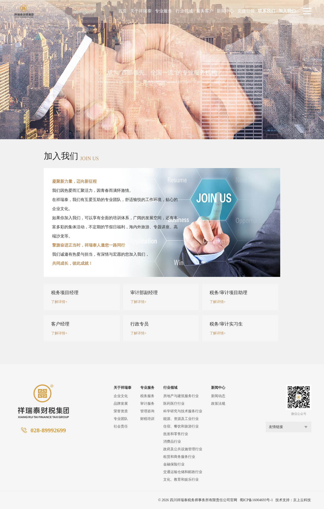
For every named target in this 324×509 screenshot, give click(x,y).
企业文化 (121, 396)
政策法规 (218, 403)
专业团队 (121, 419)
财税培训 (147, 419)
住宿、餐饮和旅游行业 (181, 426)
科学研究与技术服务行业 (182, 411)
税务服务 (147, 396)
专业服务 (163, 11)
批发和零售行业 (175, 434)
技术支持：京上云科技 (293, 500)
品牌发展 (121, 403)
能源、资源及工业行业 (181, 419)
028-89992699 (48, 430)
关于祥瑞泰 (141, 11)
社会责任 (121, 426)
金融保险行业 (174, 464)
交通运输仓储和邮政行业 (182, 472)
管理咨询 (147, 411)
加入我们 (287, 11)
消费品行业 (172, 441)
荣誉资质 (121, 411)
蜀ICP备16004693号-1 (256, 500)
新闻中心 (225, 11)
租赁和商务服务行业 (179, 457)
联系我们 (266, 11)
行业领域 (184, 11)
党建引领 (246, 11)
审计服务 (147, 403)
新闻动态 (218, 396)
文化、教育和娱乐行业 (181, 479)
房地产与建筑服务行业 (181, 396)
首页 (122, 11)
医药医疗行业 (174, 403)
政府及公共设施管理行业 (182, 449)
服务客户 (204, 11)
